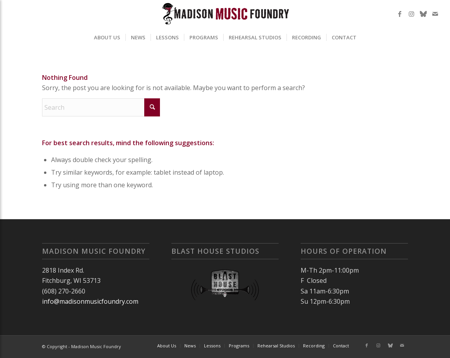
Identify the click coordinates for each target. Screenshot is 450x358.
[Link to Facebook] (400, 14)
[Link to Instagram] (411, 14)
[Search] (101, 107)
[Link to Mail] (435, 14)
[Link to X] (423, 14)
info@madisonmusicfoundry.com (90, 301)
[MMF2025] (225, 14)
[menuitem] (107, 37)
